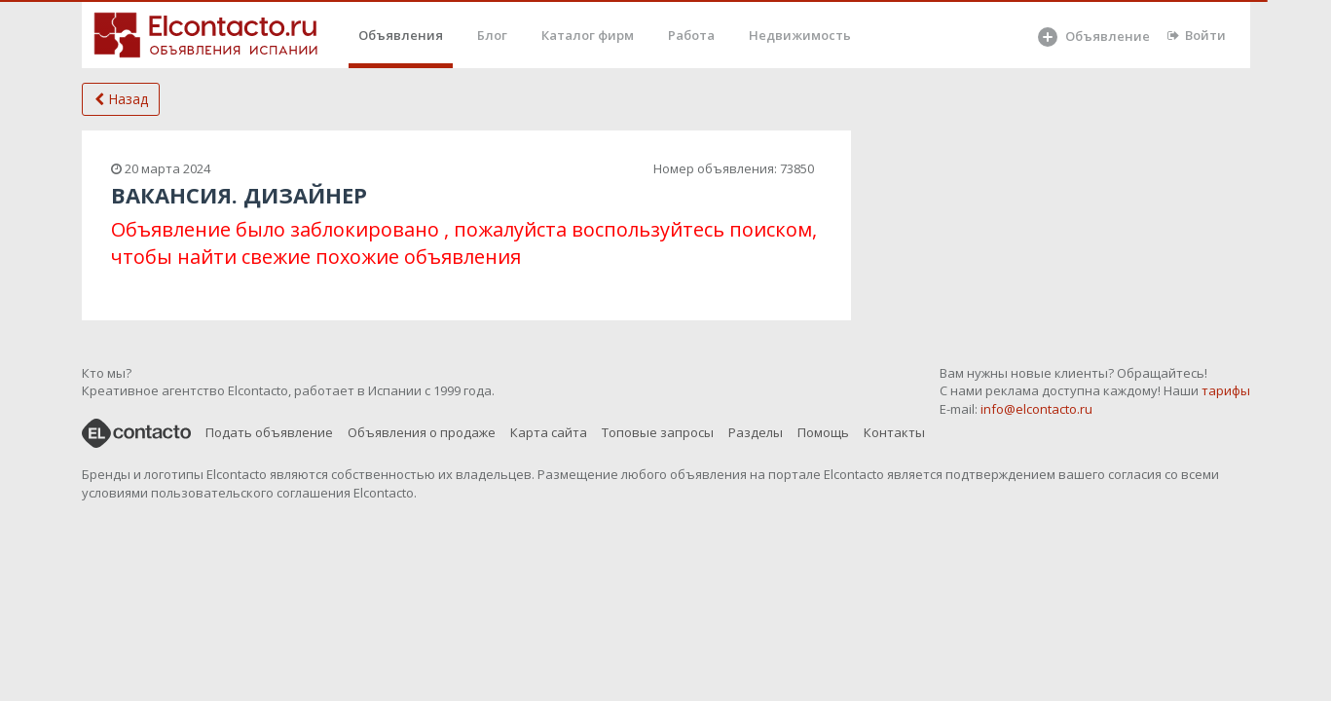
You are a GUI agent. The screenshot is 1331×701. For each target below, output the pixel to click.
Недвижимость (800, 35)
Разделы (755, 432)
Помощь (823, 432)
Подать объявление (269, 432)
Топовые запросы (658, 432)
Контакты (894, 432)
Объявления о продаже (422, 432)
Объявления (400, 35)
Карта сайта (548, 432)
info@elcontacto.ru (1036, 409)
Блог (492, 35)
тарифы (1226, 390)
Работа (691, 35)
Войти (1196, 35)
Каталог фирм (587, 35)
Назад (121, 99)
